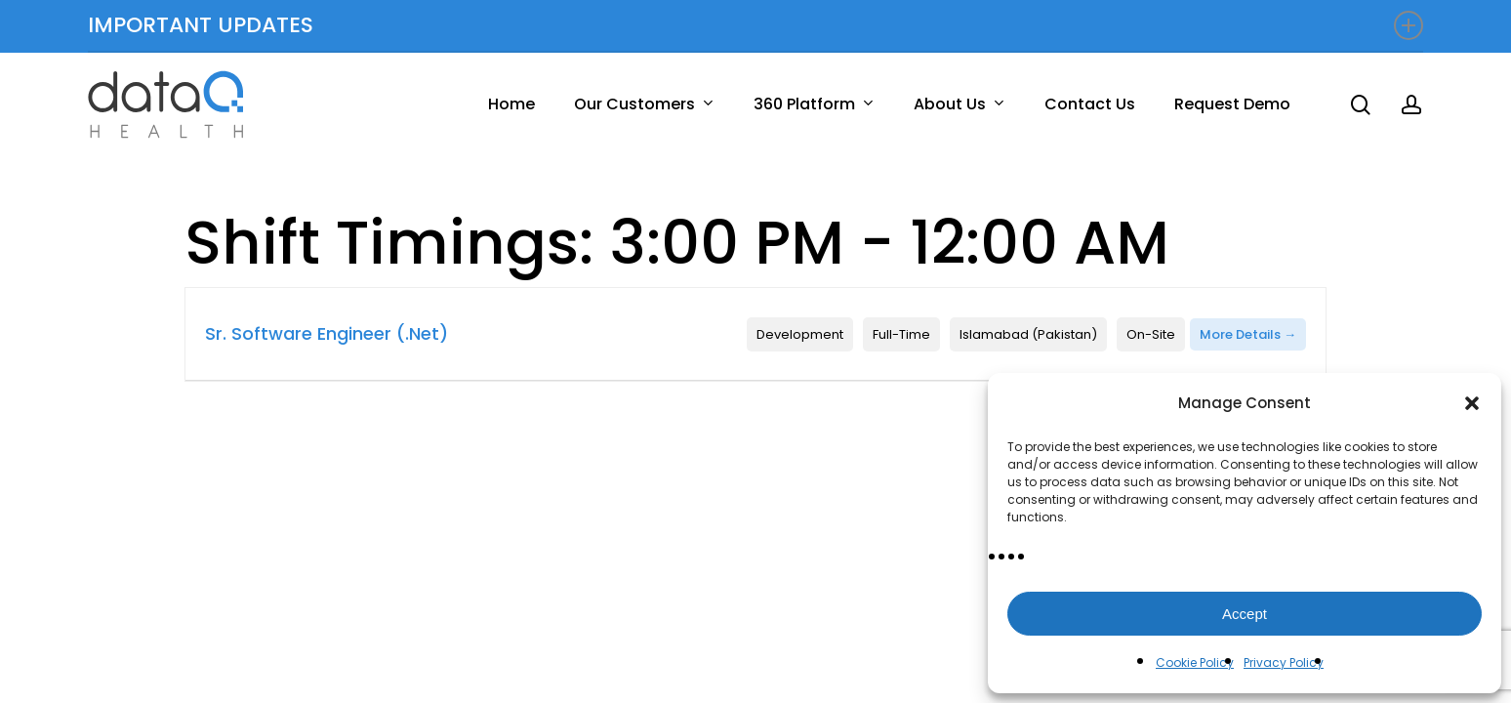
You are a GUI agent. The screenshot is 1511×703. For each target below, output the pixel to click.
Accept (1244, 613)
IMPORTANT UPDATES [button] (755, 25)
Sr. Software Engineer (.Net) (326, 333)
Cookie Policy (1195, 662)
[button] (1472, 403)
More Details (1248, 334)
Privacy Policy (1284, 662)
